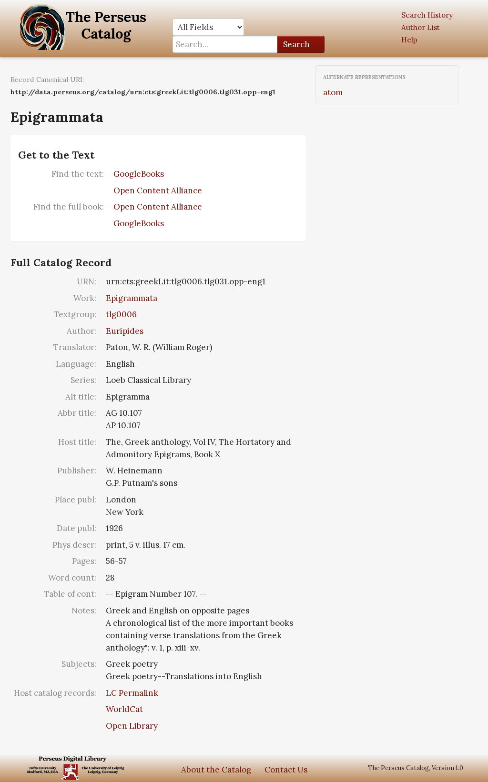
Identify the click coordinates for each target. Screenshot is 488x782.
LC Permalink (132, 693)
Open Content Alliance (157, 190)
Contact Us (285, 769)
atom (333, 92)
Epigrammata (131, 298)
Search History (427, 15)
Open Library (132, 726)
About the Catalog (216, 769)
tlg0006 (121, 314)
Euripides (124, 331)
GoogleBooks (138, 174)
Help (409, 39)
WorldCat (124, 709)
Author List (420, 27)
